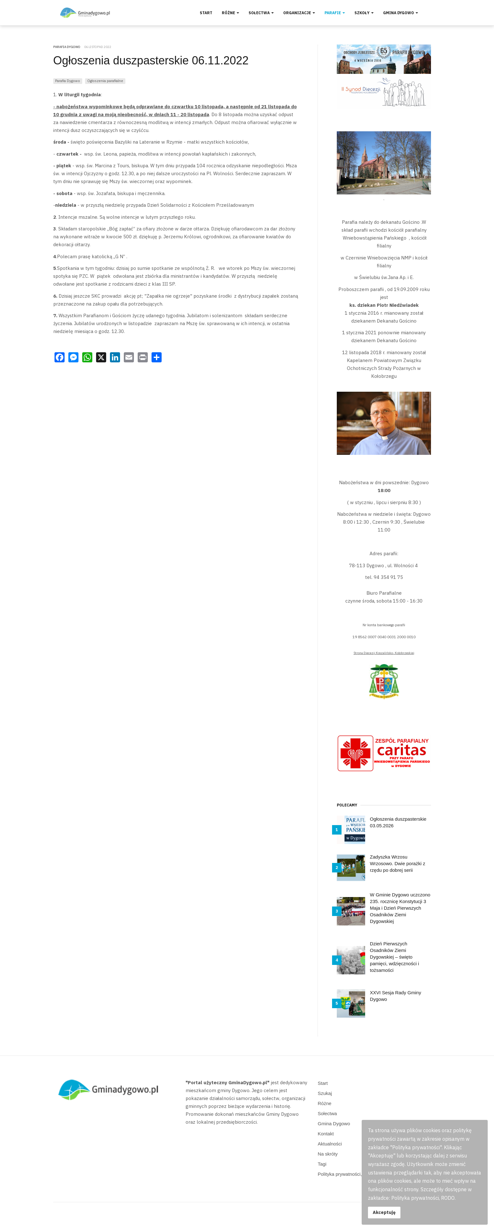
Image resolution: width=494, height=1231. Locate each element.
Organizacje (299, 12)
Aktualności (330, 1143)
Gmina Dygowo (400, 12)
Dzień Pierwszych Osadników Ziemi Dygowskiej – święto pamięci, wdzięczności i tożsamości (394, 957)
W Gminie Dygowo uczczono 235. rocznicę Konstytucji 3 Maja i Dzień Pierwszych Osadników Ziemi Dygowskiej (400, 908)
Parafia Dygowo (67, 80)
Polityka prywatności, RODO (347, 1174)
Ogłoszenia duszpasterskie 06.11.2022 (151, 60)
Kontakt (326, 1133)
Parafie (335, 12)
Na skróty (328, 1154)
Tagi (322, 1164)
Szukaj (325, 1093)
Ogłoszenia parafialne (105, 80)
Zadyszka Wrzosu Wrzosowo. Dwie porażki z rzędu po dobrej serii (397, 863)
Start (206, 12)
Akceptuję (384, 1212)
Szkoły (364, 12)
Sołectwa (261, 12)
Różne (230, 12)
